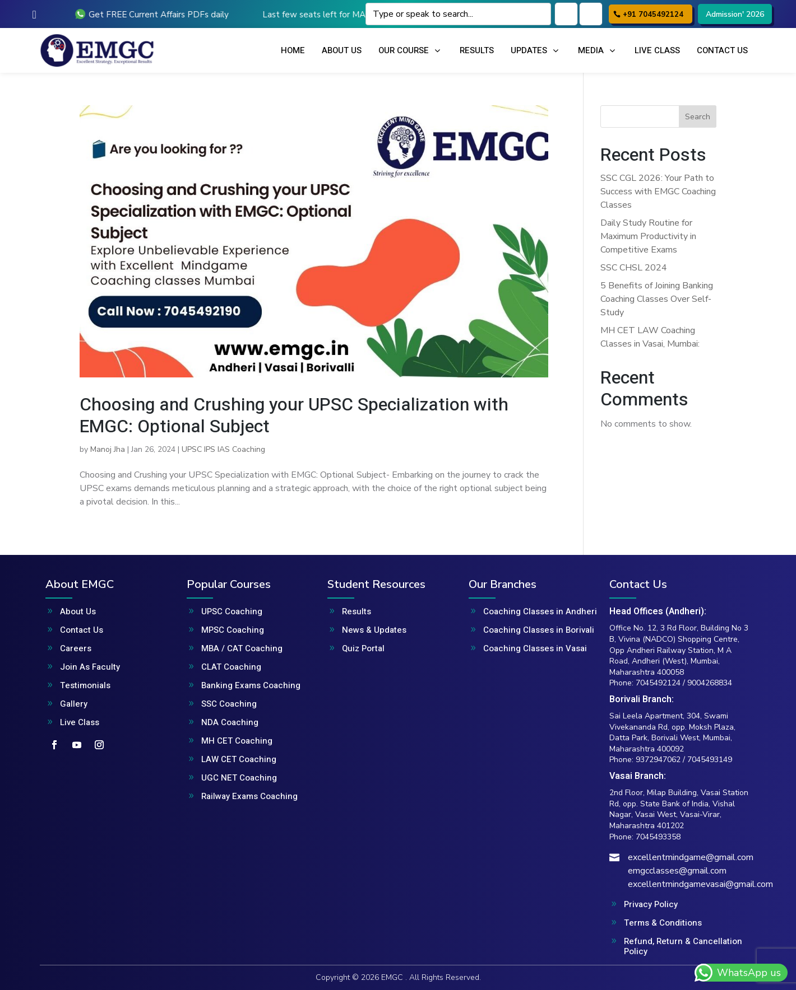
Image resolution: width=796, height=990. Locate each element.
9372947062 (658, 759)
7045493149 (709, 759)
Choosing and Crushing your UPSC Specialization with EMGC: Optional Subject (294, 415)
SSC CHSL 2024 (633, 267)
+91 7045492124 (653, 15)
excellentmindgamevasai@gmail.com (700, 884)
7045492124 (658, 683)
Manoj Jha (107, 449)
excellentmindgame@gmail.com (690, 857)
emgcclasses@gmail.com (677, 871)
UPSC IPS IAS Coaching (223, 449)
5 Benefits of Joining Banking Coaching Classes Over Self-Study (656, 299)
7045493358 (658, 837)
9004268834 (709, 683)
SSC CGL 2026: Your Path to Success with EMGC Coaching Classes (658, 191)
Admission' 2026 (735, 14)
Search (697, 116)
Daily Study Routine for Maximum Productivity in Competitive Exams (648, 236)
